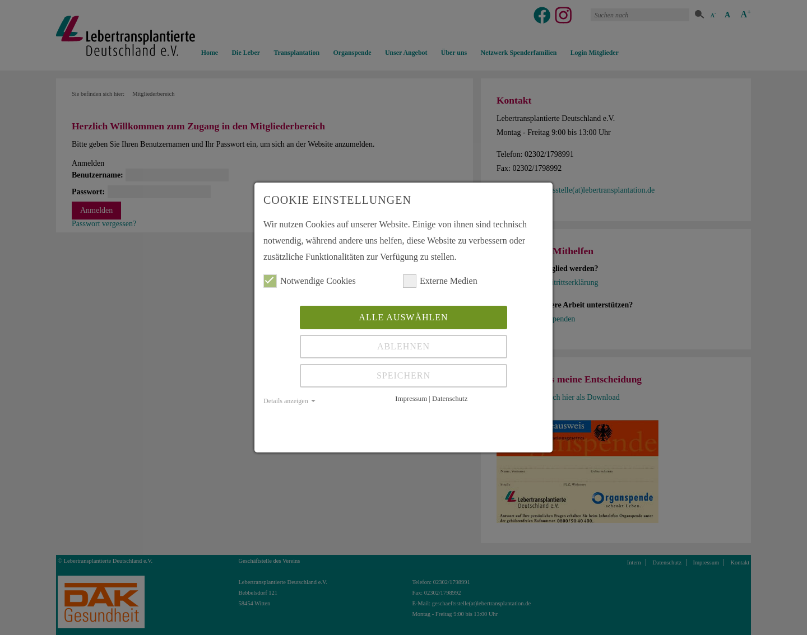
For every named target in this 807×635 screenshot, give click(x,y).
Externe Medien (440, 281)
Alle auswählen (403, 317)
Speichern (403, 375)
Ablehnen (403, 346)
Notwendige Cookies (309, 281)
